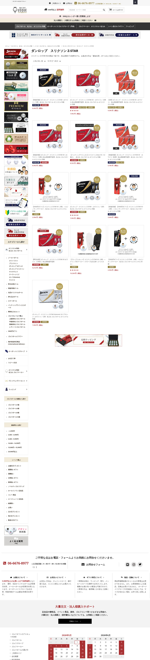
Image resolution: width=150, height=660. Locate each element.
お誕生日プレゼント (14, 466)
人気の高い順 (39, 61)
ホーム (7, 46)
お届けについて (18, 577)
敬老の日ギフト (13, 520)
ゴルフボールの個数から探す (16, 399)
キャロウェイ (13, 272)
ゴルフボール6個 (13, 413)
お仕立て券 (11, 358)
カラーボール (12, 301)
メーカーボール (13, 258)
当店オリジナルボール (15, 292)
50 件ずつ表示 (54, 61)
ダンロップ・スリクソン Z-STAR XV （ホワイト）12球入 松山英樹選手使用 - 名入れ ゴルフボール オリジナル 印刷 (88, 102)
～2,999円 (11, 431)
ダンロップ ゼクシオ (16, 266)
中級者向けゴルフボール (17, 322)
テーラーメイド (14, 274)
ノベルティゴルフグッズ (16, 486)
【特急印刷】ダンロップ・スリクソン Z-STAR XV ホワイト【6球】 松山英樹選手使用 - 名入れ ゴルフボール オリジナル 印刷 (125, 157)
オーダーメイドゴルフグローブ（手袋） (61, 26)
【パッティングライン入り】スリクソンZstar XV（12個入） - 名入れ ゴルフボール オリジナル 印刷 (87, 156)
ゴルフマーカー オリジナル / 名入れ (93, 26)
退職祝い (11, 474)
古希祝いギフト (13, 478)
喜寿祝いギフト (13, 482)
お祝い (10, 507)
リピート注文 (12, 363)
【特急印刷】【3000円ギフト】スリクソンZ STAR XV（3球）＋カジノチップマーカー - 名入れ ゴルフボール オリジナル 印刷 (125, 209)
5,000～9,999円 (13, 439)
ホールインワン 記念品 (15, 491)
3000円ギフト (12, 331)
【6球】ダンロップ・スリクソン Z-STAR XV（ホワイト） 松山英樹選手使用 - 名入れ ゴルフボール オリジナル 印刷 (125, 102)
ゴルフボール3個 (13, 408)
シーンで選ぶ (16, 460)
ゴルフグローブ (17, 643)
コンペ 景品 (12, 495)
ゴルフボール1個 (13, 405)
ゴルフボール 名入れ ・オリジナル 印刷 (30, 26)
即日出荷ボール (13, 284)
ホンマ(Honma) (14, 277)
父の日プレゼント (14, 512)
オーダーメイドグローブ (17, 351)
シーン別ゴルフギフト (116, 26)
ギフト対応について (94, 577)
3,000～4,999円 (13, 435)
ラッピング (130, 26)
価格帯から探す (16, 425)
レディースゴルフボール (17, 327)
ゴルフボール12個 (14, 417)
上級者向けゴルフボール (17, 319)
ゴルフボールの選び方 (20, 650)
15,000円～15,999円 (15, 447)
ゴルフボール (17, 640)
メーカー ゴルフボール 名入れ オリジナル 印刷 (48, 46)
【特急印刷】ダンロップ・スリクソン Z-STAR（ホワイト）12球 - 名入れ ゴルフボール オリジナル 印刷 (50, 101)
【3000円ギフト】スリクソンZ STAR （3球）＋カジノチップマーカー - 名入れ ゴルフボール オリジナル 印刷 (125, 261)
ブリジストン (13, 263)
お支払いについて (56, 577)
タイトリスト (13, 261)
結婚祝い (11, 503)
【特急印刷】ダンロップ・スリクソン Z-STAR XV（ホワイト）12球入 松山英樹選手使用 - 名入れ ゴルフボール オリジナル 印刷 (50, 157)
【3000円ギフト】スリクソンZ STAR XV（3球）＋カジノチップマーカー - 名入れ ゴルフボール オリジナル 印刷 (50, 209)
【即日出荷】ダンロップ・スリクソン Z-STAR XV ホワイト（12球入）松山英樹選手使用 (50, 260)
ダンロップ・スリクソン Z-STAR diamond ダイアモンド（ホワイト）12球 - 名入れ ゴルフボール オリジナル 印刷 (50, 316)
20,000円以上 (12, 452)
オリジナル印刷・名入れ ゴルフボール (15, 249)
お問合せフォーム (95, 564)
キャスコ (12, 280)
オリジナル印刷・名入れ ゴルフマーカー (16, 371)
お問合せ (69, 3)
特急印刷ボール (13, 288)
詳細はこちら (75, 621)
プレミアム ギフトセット (17, 381)
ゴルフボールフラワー (15, 336)
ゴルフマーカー (17, 646)
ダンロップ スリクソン (16, 269)
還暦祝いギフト (13, 470)
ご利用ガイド (56, 3)
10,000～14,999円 (14, 443)
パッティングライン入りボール (17, 306)
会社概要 (15, 656)
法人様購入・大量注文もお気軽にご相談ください (75, 20)
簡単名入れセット (14, 312)
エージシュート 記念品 (15, 499)
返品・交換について (131, 577)
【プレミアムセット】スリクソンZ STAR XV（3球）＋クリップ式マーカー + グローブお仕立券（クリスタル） (88, 261)
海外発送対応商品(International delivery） (17, 343)
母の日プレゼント (14, 516)
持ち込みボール (13, 297)
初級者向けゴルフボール (17, 324)
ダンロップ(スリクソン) (69, 46)
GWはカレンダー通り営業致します (75, 16)
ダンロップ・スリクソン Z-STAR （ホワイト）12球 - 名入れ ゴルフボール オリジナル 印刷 (87, 208)
